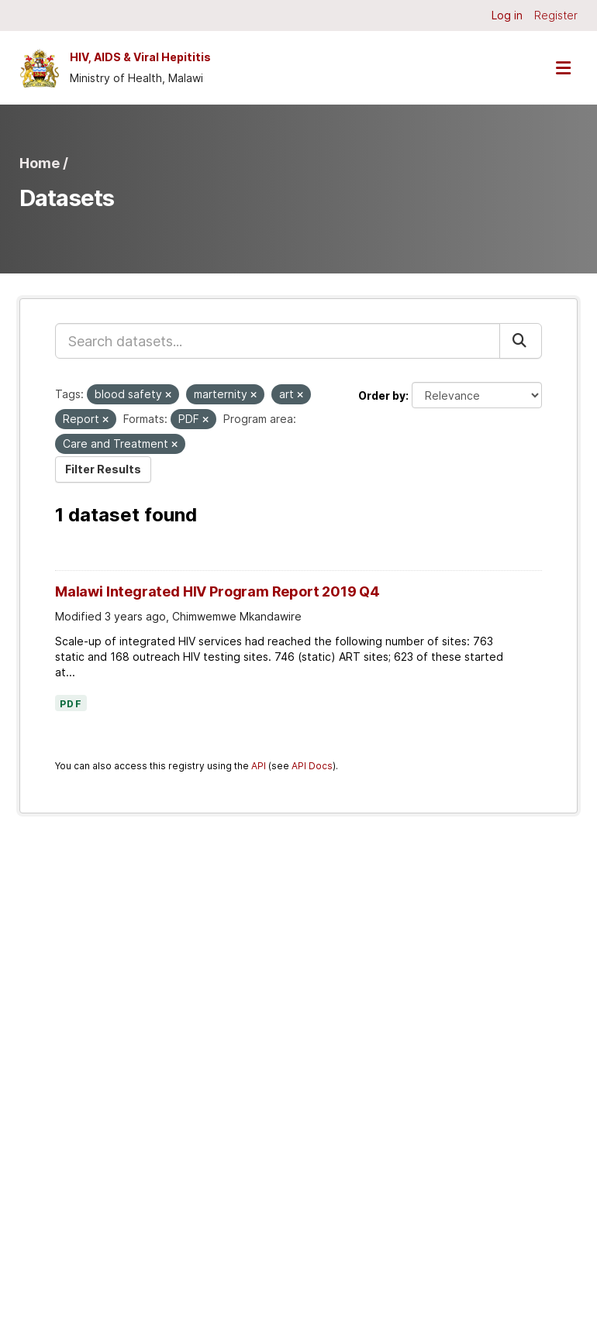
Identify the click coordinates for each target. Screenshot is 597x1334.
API (258, 766)
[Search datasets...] (277, 341)
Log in (507, 15)
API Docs (312, 766)
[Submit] (520, 341)
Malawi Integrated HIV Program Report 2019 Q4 (217, 591)
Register (556, 15)
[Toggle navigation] (563, 68)
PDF (71, 704)
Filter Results (103, 469)
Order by (381, 395)
